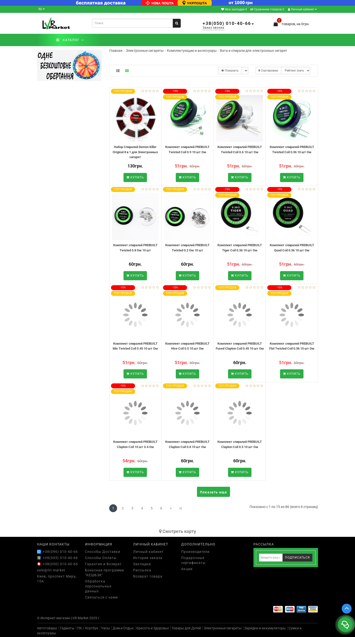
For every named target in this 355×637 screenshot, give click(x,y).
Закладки (142, 564)
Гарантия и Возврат (103, 564)
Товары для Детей (186, 628)
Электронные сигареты (223, 628)
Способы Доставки (102, 552)
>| (180, 508)
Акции (187, 569)
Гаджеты (67, 628)
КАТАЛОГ (70, 40)
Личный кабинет (302, 9)
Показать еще (213, 492)
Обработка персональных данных (98, 586)
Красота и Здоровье (152, 628)
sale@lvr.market (51, 570)
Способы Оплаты (101, 558)
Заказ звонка (213, 27)
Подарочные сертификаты (193, 560)
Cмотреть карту (177, 531)
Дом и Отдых (123, 628)
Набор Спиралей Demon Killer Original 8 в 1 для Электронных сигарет (135, 152)
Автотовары (47, 628)
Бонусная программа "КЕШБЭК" (104, 572)
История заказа (147, 558)
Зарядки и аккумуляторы (265, 628)
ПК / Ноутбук (87, 628)
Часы (105, 628)
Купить (135, 177)
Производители (195, 552)
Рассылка (142, 570)
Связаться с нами (101, 597)
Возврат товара (147, 576)
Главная (116, 51)
